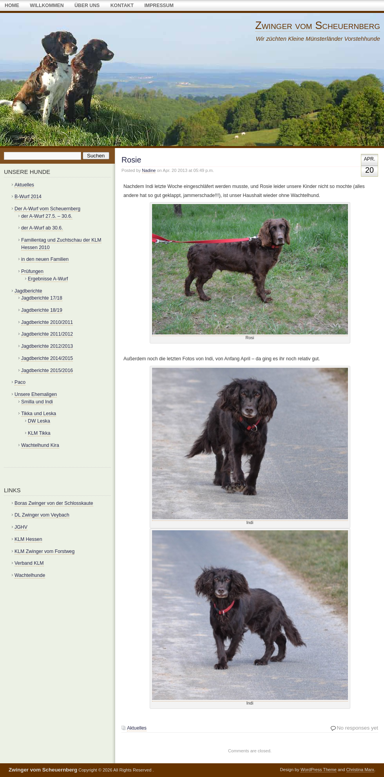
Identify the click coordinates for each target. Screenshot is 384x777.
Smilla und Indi (37, 402)
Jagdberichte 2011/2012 (47, 334)
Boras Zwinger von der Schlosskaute (53, 503)
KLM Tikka (39, 433)
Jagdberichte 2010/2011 (47, 322)
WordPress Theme (319, 769)
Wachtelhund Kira (40, 445)
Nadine (149, 170)
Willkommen (46, 5)
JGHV (20, 527)
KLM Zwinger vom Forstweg (44, 551)
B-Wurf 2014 (28, 196)
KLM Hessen (28, 539)
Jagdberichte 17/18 (41, 298)
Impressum (159, 5)
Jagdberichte (28, 291)
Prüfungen (32, 271)
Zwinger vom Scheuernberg (317, 25)
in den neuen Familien (45, 259)
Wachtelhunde (29, 575)
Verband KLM (29, 563)
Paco (19, 382)
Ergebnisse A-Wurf (48, 279)
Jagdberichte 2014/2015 (47, 358)
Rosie (131, 159)
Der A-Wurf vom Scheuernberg (47, 208)
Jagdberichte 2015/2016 (47, 370)
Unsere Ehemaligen (35, 394)
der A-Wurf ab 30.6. (42, 228)
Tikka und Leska (38, 413)
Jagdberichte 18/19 (41, 310)
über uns (87, 5)
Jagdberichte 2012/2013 (47, 346)
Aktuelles (137, 728)
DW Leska (39, 421)
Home (12, 5)
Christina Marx (360, 769)
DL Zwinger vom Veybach (41, 515)
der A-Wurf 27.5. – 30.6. (46, 216)
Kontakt (122, 5)
